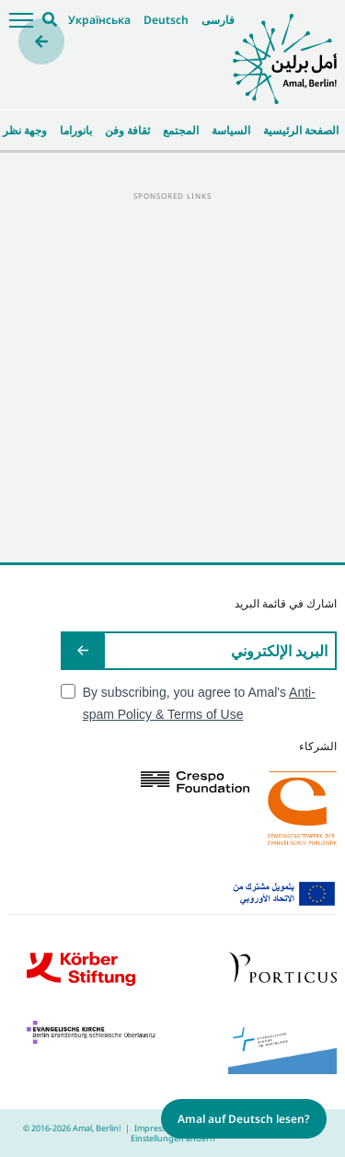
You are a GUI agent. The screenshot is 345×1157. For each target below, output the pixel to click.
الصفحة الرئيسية (301, 130)
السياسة (231, 130)
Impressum (156, 1128)
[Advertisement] (172, 376)
